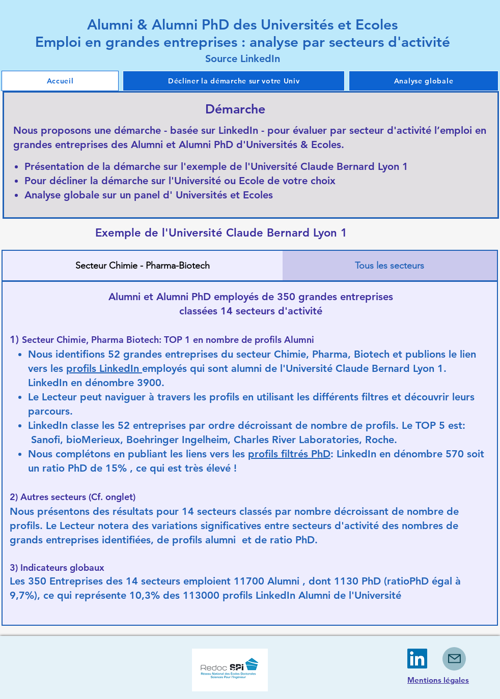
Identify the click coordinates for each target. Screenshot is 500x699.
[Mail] (454, 659)
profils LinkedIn (104, 368)
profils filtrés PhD (289, 454)
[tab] (143, 265)
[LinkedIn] (417, 658)
